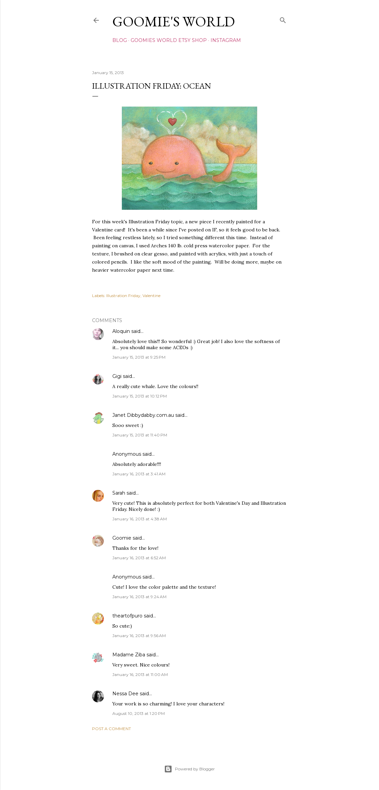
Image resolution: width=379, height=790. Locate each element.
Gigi (116, 376)
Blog (119, 40)
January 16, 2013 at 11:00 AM (140, 674)
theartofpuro (127, 616)
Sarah (118, 493)
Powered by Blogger (189, 769)
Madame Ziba (128, 655)
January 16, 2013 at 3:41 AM (138, 473)
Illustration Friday (123, 295)
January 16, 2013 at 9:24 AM (139, 596)
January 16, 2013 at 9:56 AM (139, 635)
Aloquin (121, 331)
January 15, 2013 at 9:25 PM (138, 357)
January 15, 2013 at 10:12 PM (139, 396)
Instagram (225, 40)
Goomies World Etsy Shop (169, 40)
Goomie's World (173, 21)
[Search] (283, 18)
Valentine (151, 295)
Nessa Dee (125, 694)
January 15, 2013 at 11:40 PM (139, 434)
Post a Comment (111, 728)
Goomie (121, 538)
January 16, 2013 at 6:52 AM (139, 557)
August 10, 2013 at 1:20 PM (138, 713)
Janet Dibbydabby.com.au (143, 415)
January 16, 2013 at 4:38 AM (139, 518)
